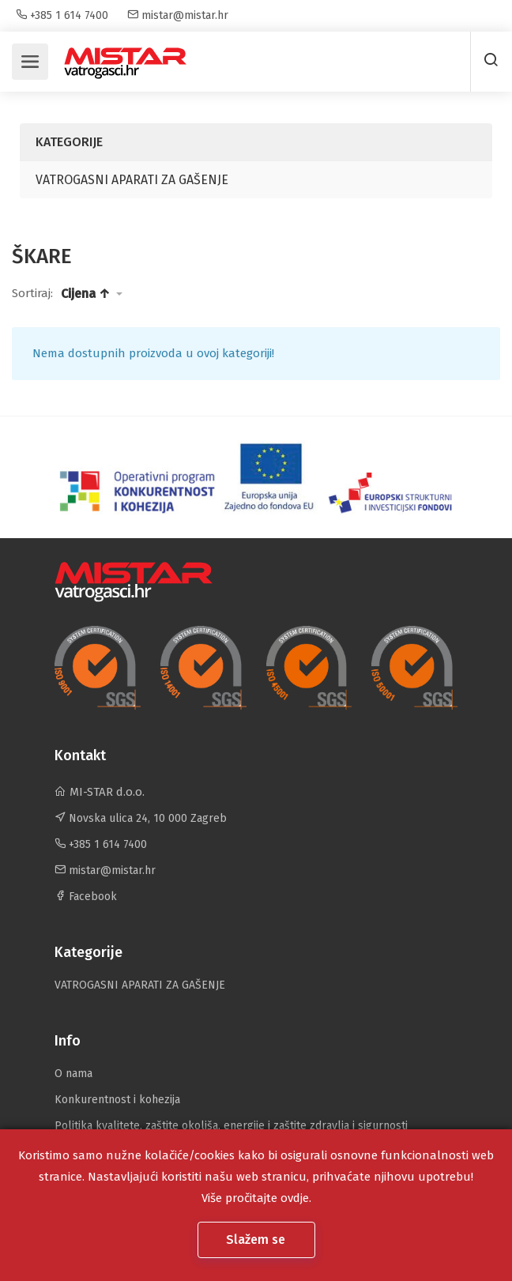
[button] (91, 294)
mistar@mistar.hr (177, 15)
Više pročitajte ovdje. (256, 1198)
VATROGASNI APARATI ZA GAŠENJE (132, 179)
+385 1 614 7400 (62, 15)
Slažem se (257, 1239)
